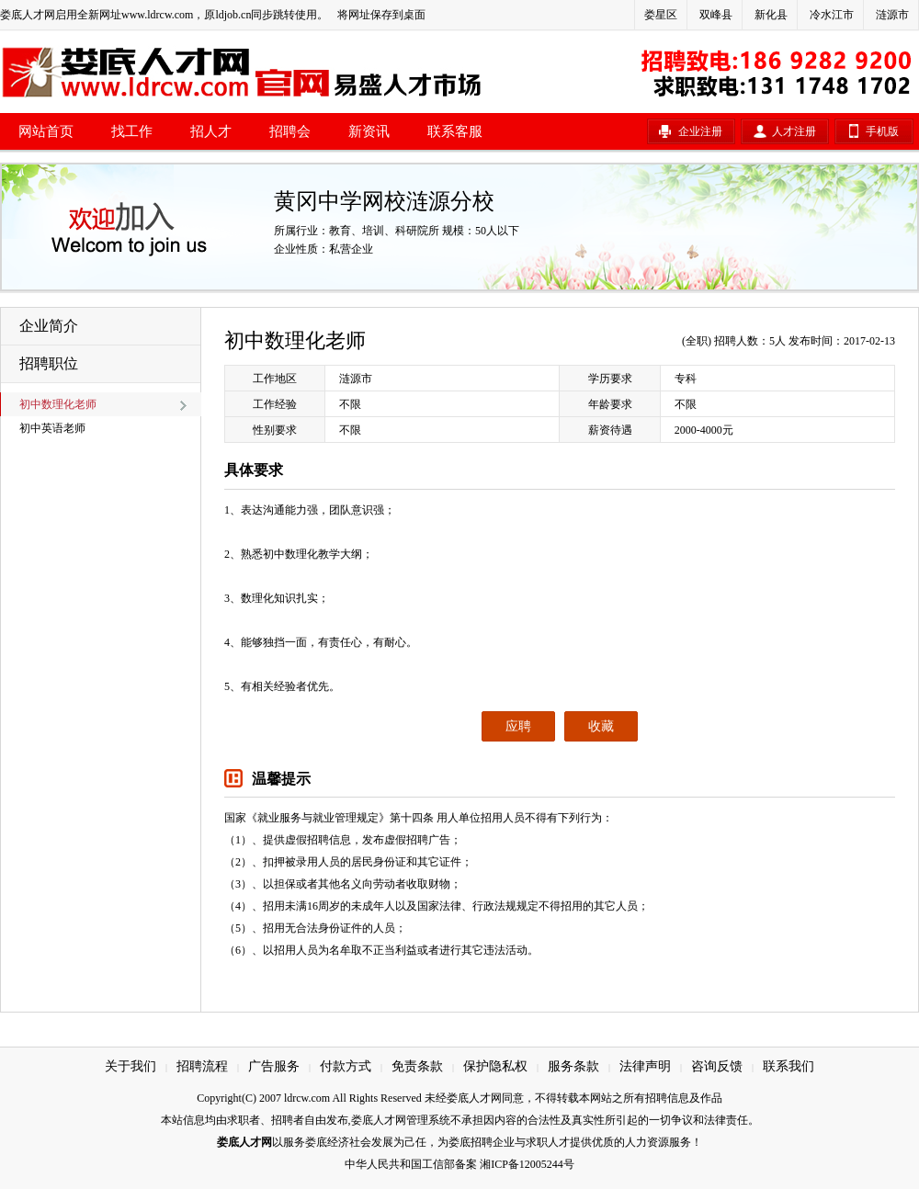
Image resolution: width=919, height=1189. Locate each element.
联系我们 (788, 1066)
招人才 (211, 131)
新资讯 (369, 131)
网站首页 (46, 131)
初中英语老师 (52, 428)
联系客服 (454, 131)
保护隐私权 (495, 1066)
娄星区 (660, 14)
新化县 (771, 14)
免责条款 (417, 1066)
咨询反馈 (717, 1066)
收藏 (601, 726)
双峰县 (715, 14)
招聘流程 (202, 1066)
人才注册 (794, 131)
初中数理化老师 (57, 404)
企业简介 (48, 326)
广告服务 (274, 1066)
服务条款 (573, 1066)
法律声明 (645, 1066)
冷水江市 (832, 14)
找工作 (132, 131)
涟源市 (892, 14)
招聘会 (290, 131)
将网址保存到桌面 (381, 14)
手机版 (882, 131)
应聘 (518, 726)
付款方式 (345, 1066)
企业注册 (700, 131)
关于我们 (130, 1066)
